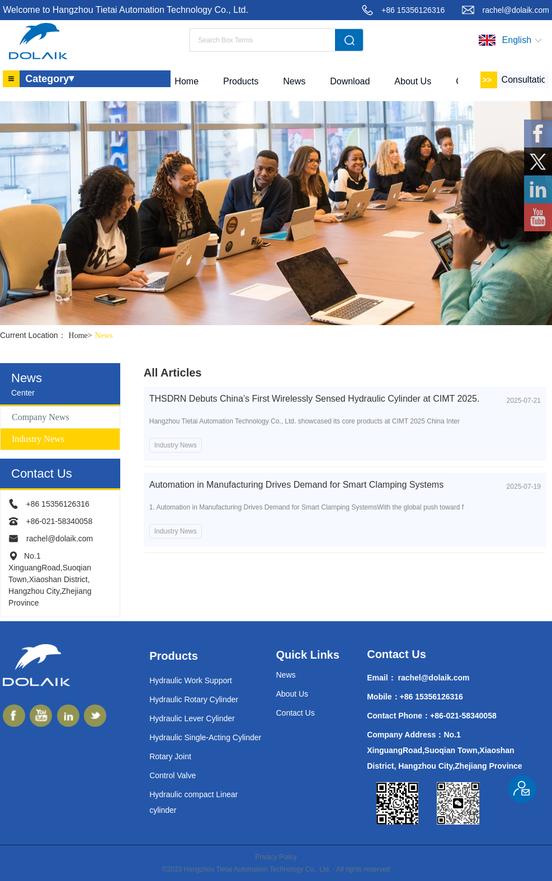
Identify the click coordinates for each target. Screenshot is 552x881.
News (104, 335)
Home (82, 335)
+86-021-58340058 (59, 521)
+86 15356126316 (413, 10)
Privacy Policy (276, 857)
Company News (40, 417)
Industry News (38, 439)
